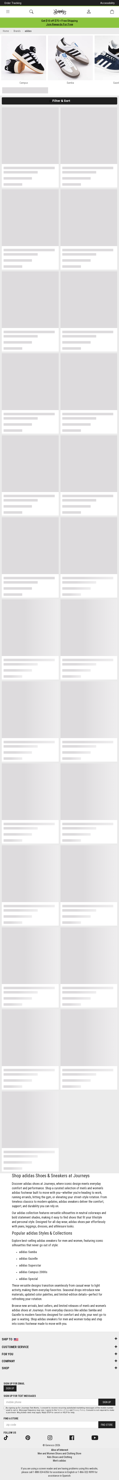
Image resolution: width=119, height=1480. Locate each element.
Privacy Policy (79, 1410)
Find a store (11, 1418)
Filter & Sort (59, 101)
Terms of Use (63, 1410)
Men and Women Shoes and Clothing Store (59, 1453)
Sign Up (10, 1388)
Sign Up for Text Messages (20, 1396)
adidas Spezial (28, 1279)
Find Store (107, 1424)
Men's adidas (59, 1460)
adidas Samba (28, 1252)
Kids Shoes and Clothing (59, 1457)
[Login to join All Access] (59, 21)
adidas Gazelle (28, 1258)
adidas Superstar (30, 1265)
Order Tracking (12, 3)
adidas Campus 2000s (33, 1272)
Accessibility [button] (107, 3)
